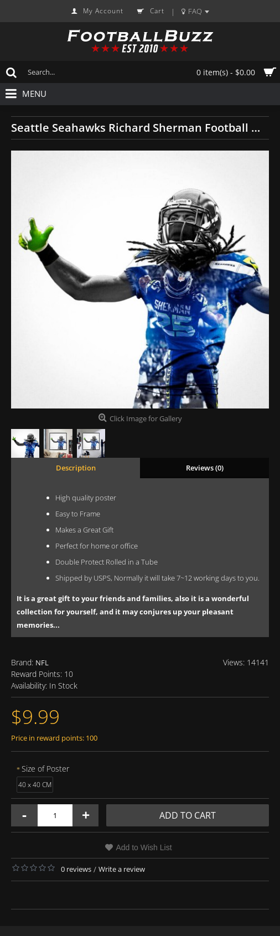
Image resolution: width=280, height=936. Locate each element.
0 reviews (76, 869)
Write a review (121, 869)
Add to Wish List (144, 847)
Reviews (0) (205, 468)
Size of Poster (45, 768)
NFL (42, 663)
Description (76, 468)
